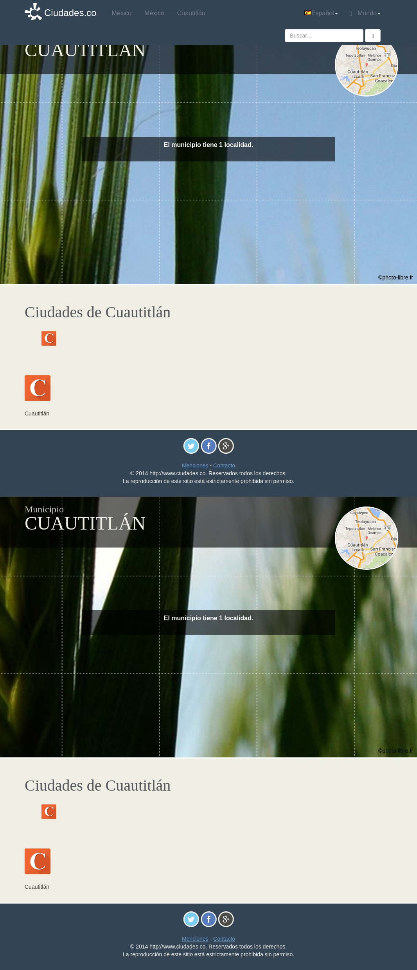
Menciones (195, 465)
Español (321, 13)
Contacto (224, 465)
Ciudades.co (70, 12)
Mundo (365, 13)
